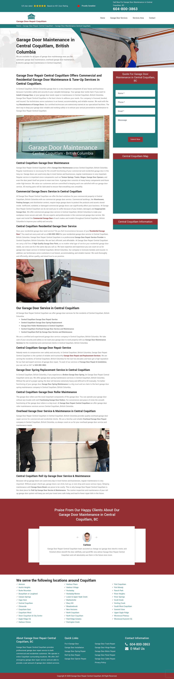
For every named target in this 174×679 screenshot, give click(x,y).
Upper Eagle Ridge (121, 612)
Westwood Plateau (121, 616)
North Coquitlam (72, 612)
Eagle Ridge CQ (25, 619)
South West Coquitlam (123, 606)
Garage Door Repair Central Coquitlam (38, 26)
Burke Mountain (25, 590)
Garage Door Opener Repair (75, 659)
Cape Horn (23, 600)
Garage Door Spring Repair (75, 651)
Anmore (22, 584)
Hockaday (70, 590)
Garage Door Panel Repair (105, 655)
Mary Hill (69, 603)
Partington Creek (73, 622)
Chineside (22, 606)
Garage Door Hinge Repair (105, 647)
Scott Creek (118, 600)
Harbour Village (72, 587)
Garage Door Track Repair (105, 644)
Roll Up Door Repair (72, 655)
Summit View (119, 609)
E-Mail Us (137, 648)
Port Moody (118, 587)
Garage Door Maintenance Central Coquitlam (73, 26)
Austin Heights (24, 587)
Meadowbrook (71, 606)
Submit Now (135, 139)
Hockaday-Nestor (73, 594)
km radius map (135, 186)
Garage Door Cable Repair (105, 659)
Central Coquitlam (26, 603)
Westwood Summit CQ (123, 619)
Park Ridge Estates (73, 619)
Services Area (138, 18)
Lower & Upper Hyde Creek (76, 597)
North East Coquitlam (74, 616)
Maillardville (71, 600)
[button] (80, 537)
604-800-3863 (125, 9)
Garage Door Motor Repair (105, 651)
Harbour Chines (25, 622)
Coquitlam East (25, 609)
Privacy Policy (100, 662)
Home (102, 18)
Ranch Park (118, 590)
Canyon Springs (25, 597)
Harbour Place (72, 584)
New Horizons (71, 609)
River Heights (119, 594)
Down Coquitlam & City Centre (30, 616)
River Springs (119, 597)
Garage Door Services (118, 18)
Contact (152, 18)
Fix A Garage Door (72, 644)
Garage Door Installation (74, 647)
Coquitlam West (25, 612)
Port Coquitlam (120, 584)
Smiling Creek (119, 603)
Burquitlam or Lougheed (28, 594)
